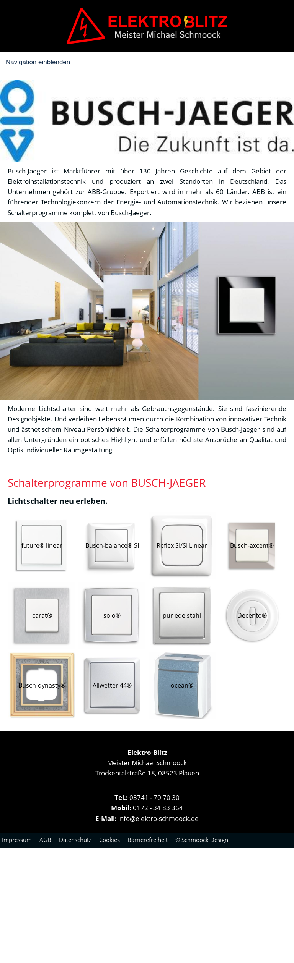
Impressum (17, 839)
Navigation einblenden (38, 62)
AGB (45, 839)
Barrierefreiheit (147, 839)
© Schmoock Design (201, 839)
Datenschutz (75, 839)
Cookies (109, 839)
